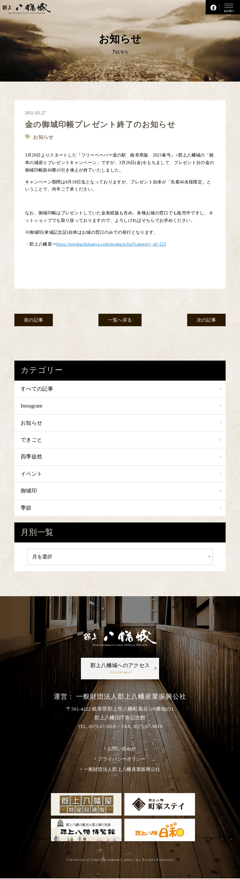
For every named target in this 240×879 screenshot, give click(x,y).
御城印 (29, 494)
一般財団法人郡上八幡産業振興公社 (121, 776)
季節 (26, 512)
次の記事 (204, 320)
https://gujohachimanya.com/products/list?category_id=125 (111, 244)
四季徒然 (32, 459)
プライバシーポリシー (122, 765)
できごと (32, 441)
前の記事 (35, 320)
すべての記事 (38, 389)
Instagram (32, 406)
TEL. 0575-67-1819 (96, 732)
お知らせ (32, 424)
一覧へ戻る (120, 320)
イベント (32, 477)
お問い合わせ (122, 754)
